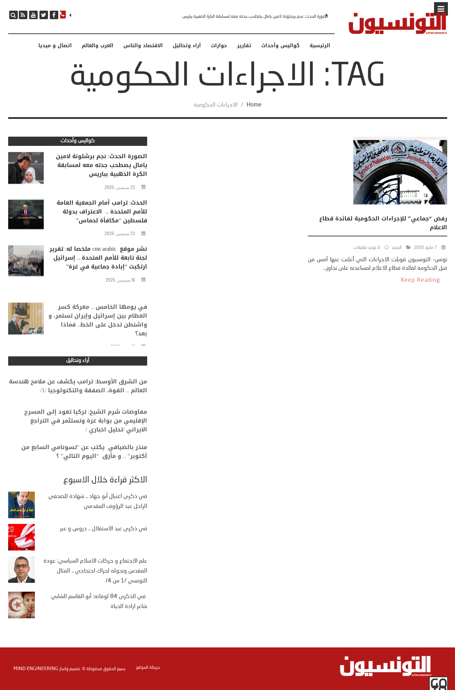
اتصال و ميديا (55, 46)
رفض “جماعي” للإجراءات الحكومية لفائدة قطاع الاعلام (383, 223)
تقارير (244, 46)
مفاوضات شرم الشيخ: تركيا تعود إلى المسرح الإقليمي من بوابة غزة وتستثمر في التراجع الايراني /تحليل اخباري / (85, 429)
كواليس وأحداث (280, 46)
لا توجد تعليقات (366, 248)
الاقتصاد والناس (143, 46)
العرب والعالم (97, 46)
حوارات (219, 46)
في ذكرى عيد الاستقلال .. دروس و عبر (103, 529)
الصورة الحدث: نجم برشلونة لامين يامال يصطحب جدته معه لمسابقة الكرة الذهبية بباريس (255, 17)
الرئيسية (320, 46)
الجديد (397, 248)
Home (254, 105)
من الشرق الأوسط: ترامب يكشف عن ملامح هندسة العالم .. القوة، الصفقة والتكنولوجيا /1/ (78, 393)
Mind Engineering (36, 668)
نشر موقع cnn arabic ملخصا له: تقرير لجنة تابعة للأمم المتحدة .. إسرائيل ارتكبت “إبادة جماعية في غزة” (98, 259)
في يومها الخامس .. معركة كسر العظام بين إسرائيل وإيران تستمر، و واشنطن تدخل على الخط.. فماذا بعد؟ (97, 333)
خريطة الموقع (148, 668)
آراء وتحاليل (187, 46)
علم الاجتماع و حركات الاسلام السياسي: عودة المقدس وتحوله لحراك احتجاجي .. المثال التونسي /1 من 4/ (95, 571)
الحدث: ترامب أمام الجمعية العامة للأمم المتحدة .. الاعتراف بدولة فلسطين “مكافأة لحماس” (102, 213)
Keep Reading (420, 280)
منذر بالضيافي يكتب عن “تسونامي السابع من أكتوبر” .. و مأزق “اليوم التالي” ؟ (84, 459)
